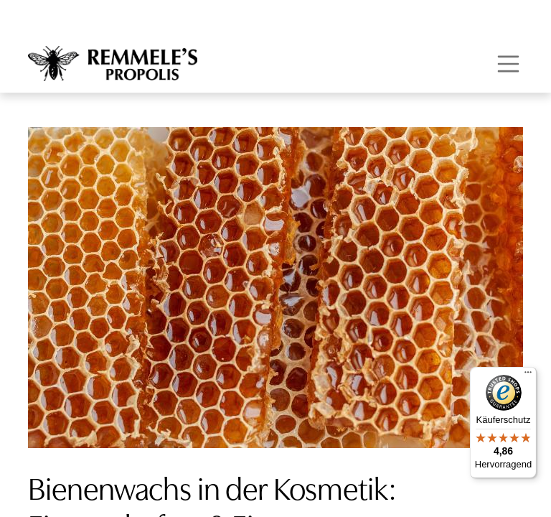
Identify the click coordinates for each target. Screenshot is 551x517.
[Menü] (528, 375)
